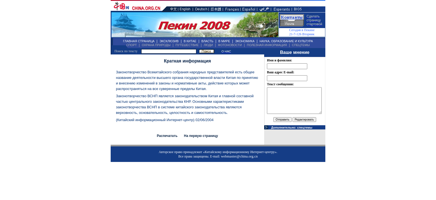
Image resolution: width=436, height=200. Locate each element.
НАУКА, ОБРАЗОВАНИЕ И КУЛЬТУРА (286, 41)
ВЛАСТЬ (207, 41)
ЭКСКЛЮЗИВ (169, 41)
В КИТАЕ (190, 41)
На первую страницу (201, 136)
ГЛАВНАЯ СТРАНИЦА (139, 41)
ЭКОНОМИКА (244, 41)
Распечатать (167, 136)
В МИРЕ (224, 41)
